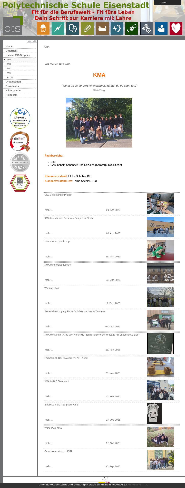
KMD (9, 73)
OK (146, 485)
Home (9, 46)
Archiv (10, 77)
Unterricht (11, 50)
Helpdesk (11, 95)
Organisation (13, 81)
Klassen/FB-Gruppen (18, 55)
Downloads (12, 86)
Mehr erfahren (134, 485)
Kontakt (162, 2)
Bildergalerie (13, 90)
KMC (9, 68)
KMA (9, 60)
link (44, 28)
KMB (9, 64)
